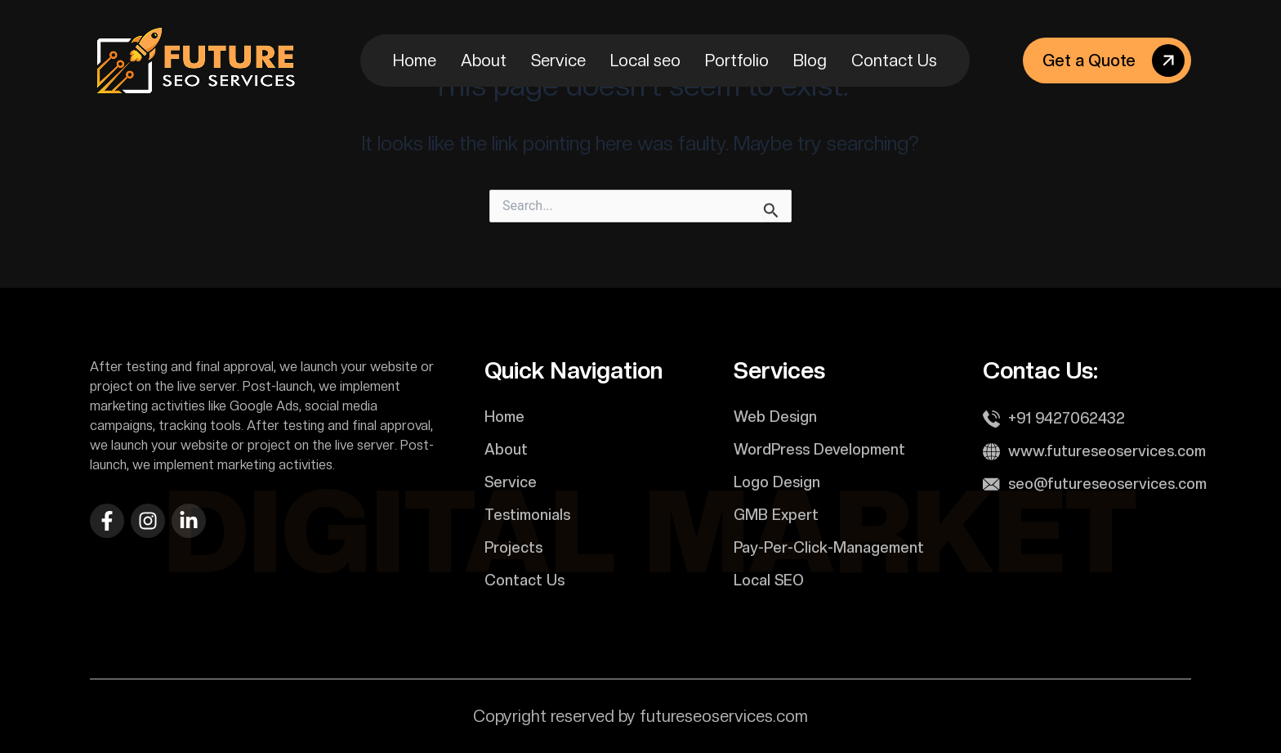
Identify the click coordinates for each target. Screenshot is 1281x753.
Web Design (775, 416)
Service (558, 60)
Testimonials (527, 514)
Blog (810, 60)
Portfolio (737, 60)
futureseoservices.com (724, 716)
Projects (513, 547)
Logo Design (777, 482)
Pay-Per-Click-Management (829, 547)
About (484, 60)
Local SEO (769, 580)
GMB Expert (776, 514)
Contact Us (894, 60)
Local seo (645, 60)
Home (414, 60)
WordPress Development (819, 449)
